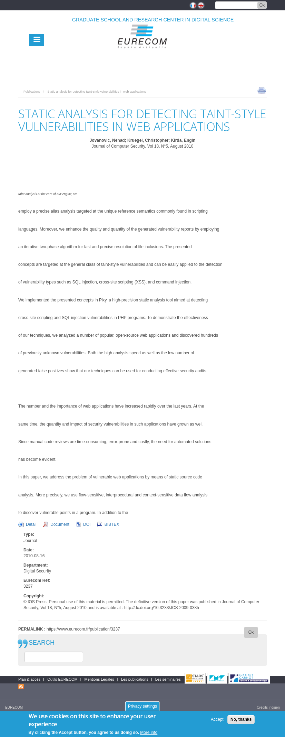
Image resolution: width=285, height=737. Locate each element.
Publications (31, 91)
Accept (217, 721)
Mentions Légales (99, 679)
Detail (31, 524)
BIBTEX (112, 524)
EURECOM (14, 707)
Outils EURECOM (62, 679)
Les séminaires (168, 679)
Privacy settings (142, 708)
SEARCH (42, 643)
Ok (262, 5)
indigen (274, 707)
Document (59, 524)
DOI (86, 524)
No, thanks (241, 721)
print (262, 90)
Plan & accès (29, 679)
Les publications (134, 679)
